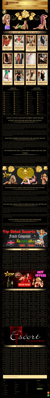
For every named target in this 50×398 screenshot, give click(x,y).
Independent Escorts (16, 355)
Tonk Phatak (7, 320)
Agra (4, 383)
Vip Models (40, 100)
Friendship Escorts (7, 357)
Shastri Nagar (43, 313)
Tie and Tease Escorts (42, 264)
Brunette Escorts (17, 96)
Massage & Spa (7, 325)
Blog (32, 8)
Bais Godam (16, 294)
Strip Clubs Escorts (42, 362)
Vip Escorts (40, 92)
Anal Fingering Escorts (16, 258)
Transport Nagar (24, 320)
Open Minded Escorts (8, 107)
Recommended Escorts (18, 109)
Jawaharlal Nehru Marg (7, 303)
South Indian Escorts (7, 371)
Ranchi (27, 393)
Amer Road (7, 294)
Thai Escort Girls (40, 109)
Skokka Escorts (33, 353)
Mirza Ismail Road (33, 307)
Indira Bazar (16, 301)
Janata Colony (43, 301)
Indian (34, 323)
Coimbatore (5, 392)
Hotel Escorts (40, 113)
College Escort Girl (16, 373)
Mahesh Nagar (7, 307)
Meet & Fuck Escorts (43, 351)
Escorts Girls (34, 355)
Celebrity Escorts (30, 113)
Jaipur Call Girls (25, 325)
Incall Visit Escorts (7, 268)
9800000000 (40, 386)
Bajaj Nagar (25, 294)
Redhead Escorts (25, 256)
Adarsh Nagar (7, 292)
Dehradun (16, 386)
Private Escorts (30, 100)
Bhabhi (34, 325)
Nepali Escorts (42, 357)
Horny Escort (25, 371)
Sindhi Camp (25, 315)
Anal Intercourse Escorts (34, 258)
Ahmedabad (6, 385)
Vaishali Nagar (34, 320)
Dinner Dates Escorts (25, 261)
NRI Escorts (40, 111)
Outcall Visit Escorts (16, 268)
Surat (26, 391)
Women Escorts (40, 96)
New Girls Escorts (17, 105)
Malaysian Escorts (7, 360)
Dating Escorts (42, 349)
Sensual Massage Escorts (34, 261)
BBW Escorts (7, 252)
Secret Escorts (42, 353)
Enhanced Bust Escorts (7, 254)
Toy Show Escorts (7, 266)
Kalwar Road (25, 305)
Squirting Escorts (33, 368)
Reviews (23, 8)
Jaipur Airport (16, 325)
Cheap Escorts (7, 366)
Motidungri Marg (42, 307)
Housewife (25, 323)
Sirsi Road (33, 315)
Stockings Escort (42, 368)
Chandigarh (5, 390)
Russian (42, 323)
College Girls (16, 323)
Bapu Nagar (7, 296)
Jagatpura (24, 301)
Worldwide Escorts (34, 360)
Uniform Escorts (33, 266)
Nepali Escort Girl (31, 111)
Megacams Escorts (25, 360)
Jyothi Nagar (16, 305)
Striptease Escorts (34, 264)
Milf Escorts (25, 254)
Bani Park (33, 294)
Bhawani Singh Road (25, 296)
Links (40, 8)
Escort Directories (7, 351)
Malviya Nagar (16, 307)
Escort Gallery (42, 364)
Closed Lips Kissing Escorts (7, 261)
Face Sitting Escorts (7, 258)
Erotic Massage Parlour (31, 98)
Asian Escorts (7, 94)
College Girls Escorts (34, 252)
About (14, 8)
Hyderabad (16, 384)
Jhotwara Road (42, 303)
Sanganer (16, 313)
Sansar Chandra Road (25, 313)
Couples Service (7, 100)
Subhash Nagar (16, 318)
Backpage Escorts (16, 353)
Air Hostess (7, 323)
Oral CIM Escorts (42, 261)
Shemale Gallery (17, 111)
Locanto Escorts (7, 353)
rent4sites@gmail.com (41, 385)
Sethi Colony (34, 313)
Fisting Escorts (25, 258)
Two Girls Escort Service (25, 266)
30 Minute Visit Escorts (42, 266)
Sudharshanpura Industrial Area (25, 318)
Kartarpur (33, 305)
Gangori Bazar (34, 299)
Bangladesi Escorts (31, 107)
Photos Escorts (30, 96)
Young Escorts (40, 94)
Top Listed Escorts (7, 362)
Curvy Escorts (17, 100)
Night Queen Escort (7, 349)
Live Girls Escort (25, 351)
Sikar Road (16, 315)
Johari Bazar (7, 305)
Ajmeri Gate (34, 292)
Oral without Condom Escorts (7, 264)
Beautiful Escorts (42, 268)
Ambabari (42, 292)
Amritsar (5, 386)
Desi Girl (42, 325)
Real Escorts (34, 364)
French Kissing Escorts (16, 261)
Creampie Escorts (33, 366)
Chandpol (7, 299)
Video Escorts (25, 349)
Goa (15, 389)
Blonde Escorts (17, 94)
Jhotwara (25, 303)
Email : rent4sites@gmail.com (42, 3)
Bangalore (5, 394)
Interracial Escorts (42, 366)
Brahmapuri (42, 296)
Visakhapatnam (17, 391)
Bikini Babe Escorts (34, 371)
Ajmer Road (25, 292)
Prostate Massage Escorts (25, 264)
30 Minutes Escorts (8, 92)
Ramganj (7, 313)
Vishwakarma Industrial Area (33, 311)
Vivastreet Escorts (25, 353)
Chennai (5, 388)
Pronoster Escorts (34, 349)
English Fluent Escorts (16, 254)
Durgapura (25, 299)
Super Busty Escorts (34, 256)
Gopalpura (7, 301)
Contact (35, 8)
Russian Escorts (7, 111)
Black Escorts (25, 366)
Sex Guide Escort (16, 351)
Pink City (25, 311)
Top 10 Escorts (16, 349)
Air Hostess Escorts (34, 373)
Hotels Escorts (25, 362)
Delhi (15, 382)
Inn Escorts (33, 362)
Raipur (27, 384)
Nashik (27, 386)
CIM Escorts (17, 98)
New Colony (16, 311)
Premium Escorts (42, 371)
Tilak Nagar (42, 318)
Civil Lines (16, 299)
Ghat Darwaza (42, 299)
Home (10, 8)
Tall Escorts (42, 256)
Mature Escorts (7, 105)
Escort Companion (42, 360)
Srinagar (27, 389)
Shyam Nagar (7, 315)
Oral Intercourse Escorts (42, 258)
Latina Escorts (7, 368)
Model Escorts (17, 113)
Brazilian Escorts (7, 96)
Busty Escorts (7, 98)
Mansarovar (25, 307)
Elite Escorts (30, 94)
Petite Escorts (7, 109)
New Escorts (30, 92)
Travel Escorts (16, 266)
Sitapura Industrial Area (42, 315)
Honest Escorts (25, 364)
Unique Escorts (7, 355)
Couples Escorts (25, 268)
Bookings (27, 8)
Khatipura (42, 305)
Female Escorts (25, 355)
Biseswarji (33, 296)
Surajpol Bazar (34, 318)
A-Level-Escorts (17, 92)
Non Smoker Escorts (7, 256)
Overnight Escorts (16, 264)
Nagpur (16, 393)
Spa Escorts (42, 355)
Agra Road (16, 292)
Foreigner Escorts (41, 107)
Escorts (18, 8)
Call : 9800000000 (44, 2)
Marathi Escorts (33, 357)
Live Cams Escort (33, 351)
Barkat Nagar (16, 296)
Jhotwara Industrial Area (33, 303)
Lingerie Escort (16, 368)
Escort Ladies (7, 364)
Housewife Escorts (42, 373)
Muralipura (7, 311)
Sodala (7, 318)
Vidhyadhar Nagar (42, 320)
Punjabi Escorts (40, 105)
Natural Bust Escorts (42, 254)
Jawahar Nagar (16, 303)
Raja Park (42, 311)
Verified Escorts (7, 373)
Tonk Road (16, 320)
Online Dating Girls (41, 98)
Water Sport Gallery (8, 113)
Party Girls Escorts (18, 107)
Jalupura (34, 301)
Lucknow (27, 382)
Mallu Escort (16, 371)
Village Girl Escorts (31, 105)
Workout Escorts (16, 360)
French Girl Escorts (31, 109)
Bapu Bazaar (43, 294)
